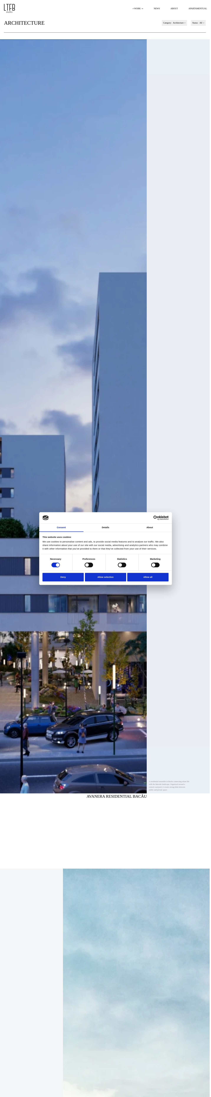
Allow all (147, 577)
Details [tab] (105, 527)
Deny (63, 577)
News (157, 8)
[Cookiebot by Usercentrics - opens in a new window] (156, 518)
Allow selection (105, 577)
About (174, 8)
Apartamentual (198, 8)
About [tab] (150, 527)
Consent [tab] (61, 527)
